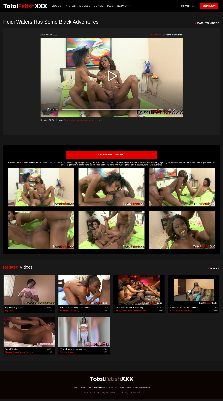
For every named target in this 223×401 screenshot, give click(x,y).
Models (85, 5)
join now (209, 6)
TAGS (110, 5)
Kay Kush (9, 312)
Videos (57, 5)
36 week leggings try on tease (73, 351)
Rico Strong (74, 312)
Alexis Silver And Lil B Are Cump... (130, 309)
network (125, 5)
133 (108, 120)
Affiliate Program (96, 389)
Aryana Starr (175, 312)
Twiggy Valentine (26, 354)
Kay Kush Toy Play (13, 309)
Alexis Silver (127, 312)
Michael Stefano (187, 312)
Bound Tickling (11, 351)
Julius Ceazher (140, 312)
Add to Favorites (152, 34)
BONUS (99, 5)
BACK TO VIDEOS (208, 23)
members (189, 6)
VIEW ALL (213, 269)
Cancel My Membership (148, 389)
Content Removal (127, 389)
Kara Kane (64, 312)
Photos (71, 5)
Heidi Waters (72, 120)
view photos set (111, 155)
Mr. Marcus (96, 120)
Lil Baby (118, 312)
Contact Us (112, 389)
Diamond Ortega (11, 354)
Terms (66, 389)
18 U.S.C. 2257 (79, 389)
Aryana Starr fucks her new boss (184, 309)
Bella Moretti (84, 120)
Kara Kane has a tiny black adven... (75, 309)
